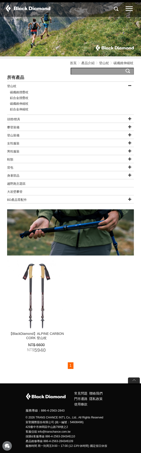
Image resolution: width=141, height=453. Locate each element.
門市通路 (80, 399)
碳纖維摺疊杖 (19, 92)
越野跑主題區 (16, 183)
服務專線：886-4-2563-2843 (45, 410)
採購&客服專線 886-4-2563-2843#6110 (50, 436)
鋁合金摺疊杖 (19, 98)
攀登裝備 (13, 127)
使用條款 (80, 404)
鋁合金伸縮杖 (19, 109)
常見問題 (80, 393)
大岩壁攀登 (15, 191)
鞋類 (10, 159)
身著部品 (13, 175)
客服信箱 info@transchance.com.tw (48, 431)
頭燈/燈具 (13, 119)
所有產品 (15, 77)
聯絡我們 (96, 393)
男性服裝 (13, 151)
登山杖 (104, 63)
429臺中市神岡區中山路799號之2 (47, 427)
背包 (10, 167)
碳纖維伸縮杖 (19, 103)
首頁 (73, 63)
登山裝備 (13, 135)
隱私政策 (96, 399)
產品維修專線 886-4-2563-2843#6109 (49, 441)
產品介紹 (88, 63)
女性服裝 (13, 143)
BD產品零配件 (17, 200)
